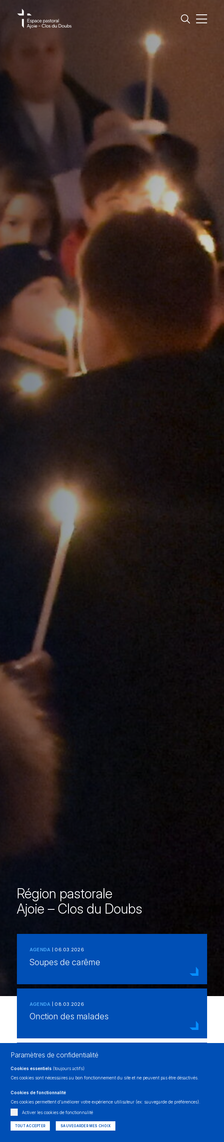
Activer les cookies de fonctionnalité (57, 1112)
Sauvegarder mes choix (85, 1126)
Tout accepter (30, 1126)
